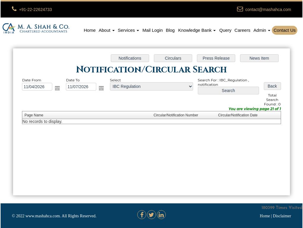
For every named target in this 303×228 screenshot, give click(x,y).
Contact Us (285, 30)
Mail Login (152, 30)
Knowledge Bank (197, 30)
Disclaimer (282, 216)
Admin (261, 30)
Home (90, 30)
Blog (170, 30)
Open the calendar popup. (59, 89)
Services (128, 30)
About (106, 30)
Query (225, 30)
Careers (242, 30)
